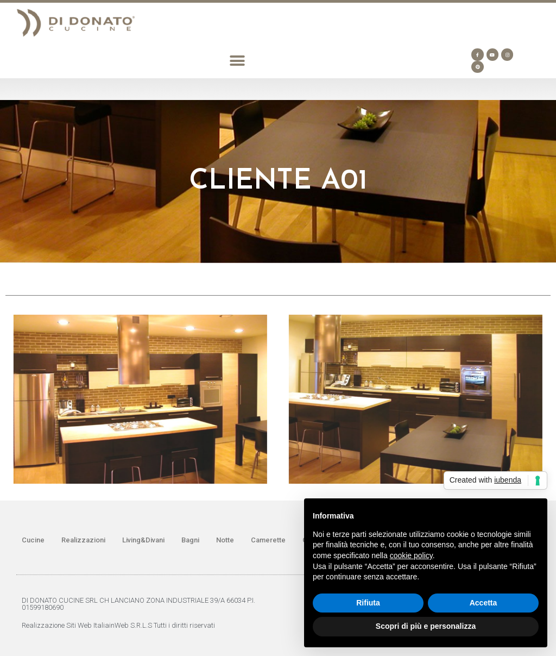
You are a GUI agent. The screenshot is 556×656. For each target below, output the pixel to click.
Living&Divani (143, 540)
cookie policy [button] (411, 555)
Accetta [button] (483, 602)
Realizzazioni (83, 540)
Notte (225, 540)
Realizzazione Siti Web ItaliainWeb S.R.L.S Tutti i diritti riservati (118, 625)
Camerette (268, 540)
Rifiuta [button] (368, 602)
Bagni (190, 540)
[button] (237, 60)
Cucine (33, 540)
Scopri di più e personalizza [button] (426, 626)
